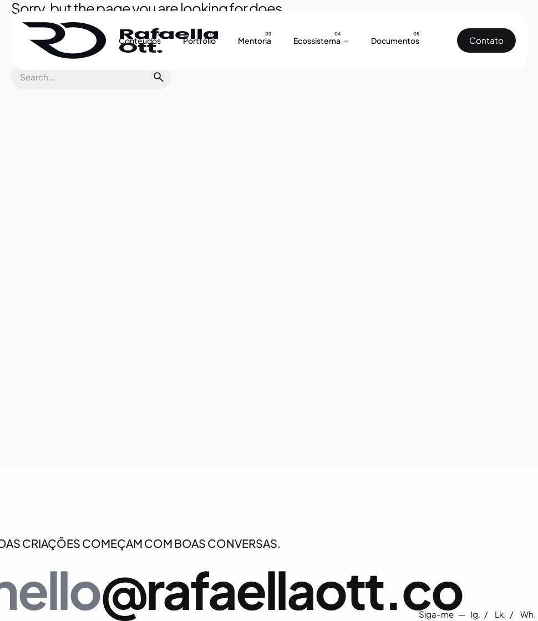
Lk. (501, 614)
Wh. (528, 614)
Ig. (476, 614)
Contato (486, 40)
